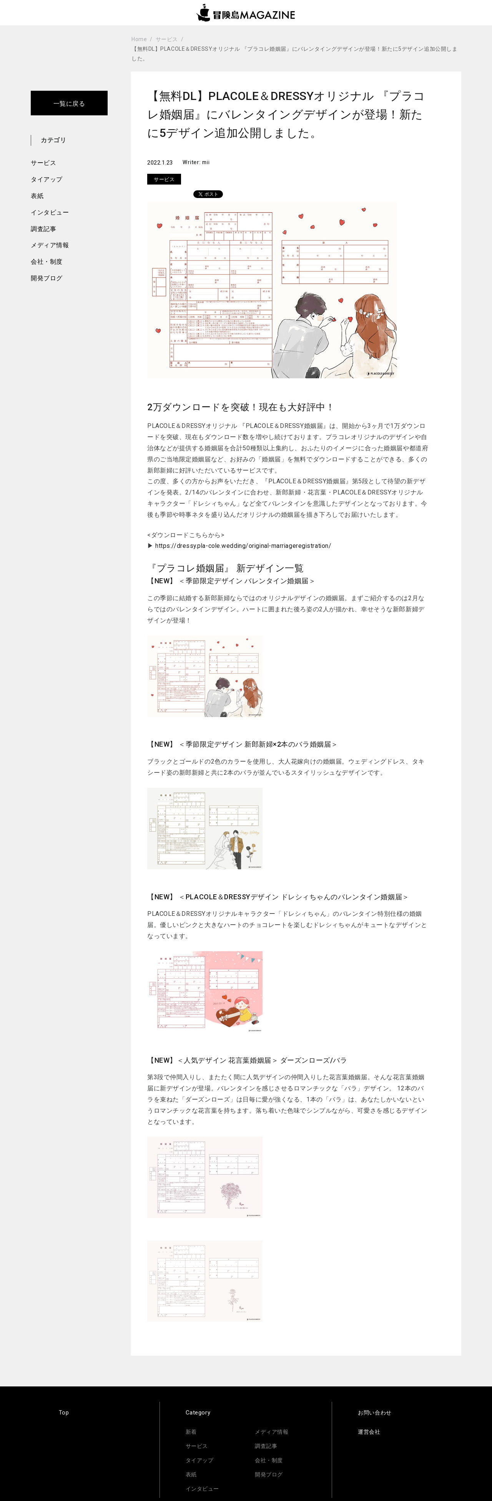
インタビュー (50, 212)
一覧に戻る (69, 103)
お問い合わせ (376, 1412)
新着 (192, 1431)
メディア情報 (50, 245)
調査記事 (43, 229)
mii (207, 162)
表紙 (37, 196)
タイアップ (47, 179)
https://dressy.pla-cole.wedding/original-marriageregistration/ (245, 545)
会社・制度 (47, 261)
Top (64, 1412)
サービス (43, 162)
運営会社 (370, 1431)
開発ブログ (47, 278)
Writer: (192, 162)
